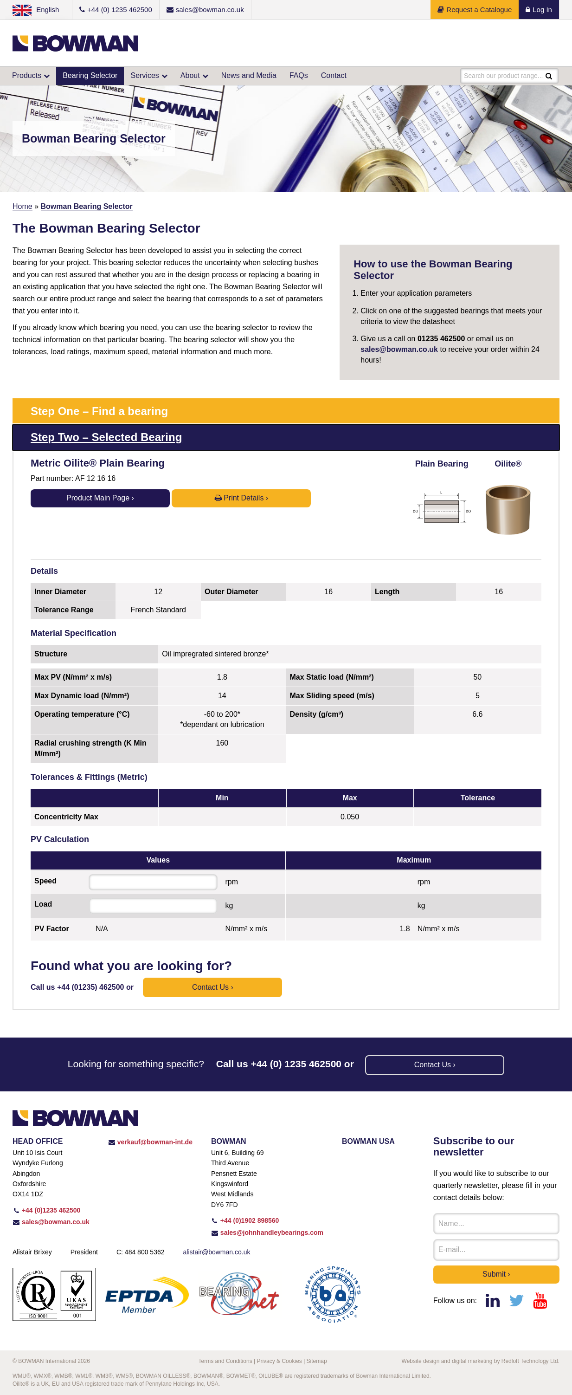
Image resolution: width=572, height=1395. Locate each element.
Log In (539, 9)
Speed (45, 881)
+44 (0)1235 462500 (46, 1210)
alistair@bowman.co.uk (217, 1252)
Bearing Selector (90, 75)
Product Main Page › (100, 498)
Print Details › (241, 498)
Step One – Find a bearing (99, 411)
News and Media (248, 75)
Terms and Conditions (225, 1361)
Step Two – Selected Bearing (106, 437)
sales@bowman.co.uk (399, 349)
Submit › (496, 1274)
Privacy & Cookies (279, 1361)
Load (43, 904)
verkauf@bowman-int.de (150, 1142)
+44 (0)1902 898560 (245, 1220)
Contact (334, 75)
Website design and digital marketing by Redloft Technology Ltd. (480, 1361)
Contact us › (212, 987)
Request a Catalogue (474, 9)
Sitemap (317, 1361)
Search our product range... (503, 75)
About (190, 75)
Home (22, 206)
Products (26, 75)
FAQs (298, 75)
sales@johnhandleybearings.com (267, 1232)
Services (144, 75)
